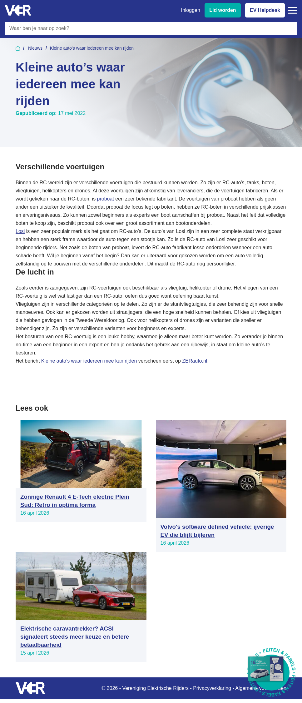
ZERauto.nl (194, 361)
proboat (105, 198)
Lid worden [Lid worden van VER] (222, 10)
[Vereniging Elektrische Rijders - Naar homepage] (18, 10)
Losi (20, 231)
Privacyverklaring (212, 688)
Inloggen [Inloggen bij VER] (190, 10)
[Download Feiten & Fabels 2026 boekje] (272, 673)
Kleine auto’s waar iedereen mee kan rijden (89, 361)
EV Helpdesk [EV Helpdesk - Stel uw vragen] (265, 10)
